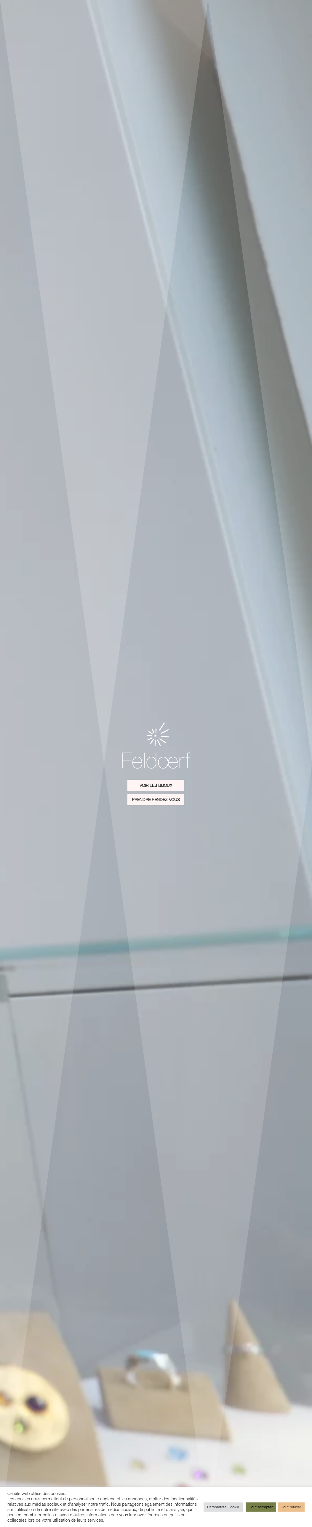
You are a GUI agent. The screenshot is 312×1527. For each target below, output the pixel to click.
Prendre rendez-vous (156, 799)
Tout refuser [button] (291, 1507)
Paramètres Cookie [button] (223, 1507)
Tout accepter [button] (261, 1507)
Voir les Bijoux (156, 785)
